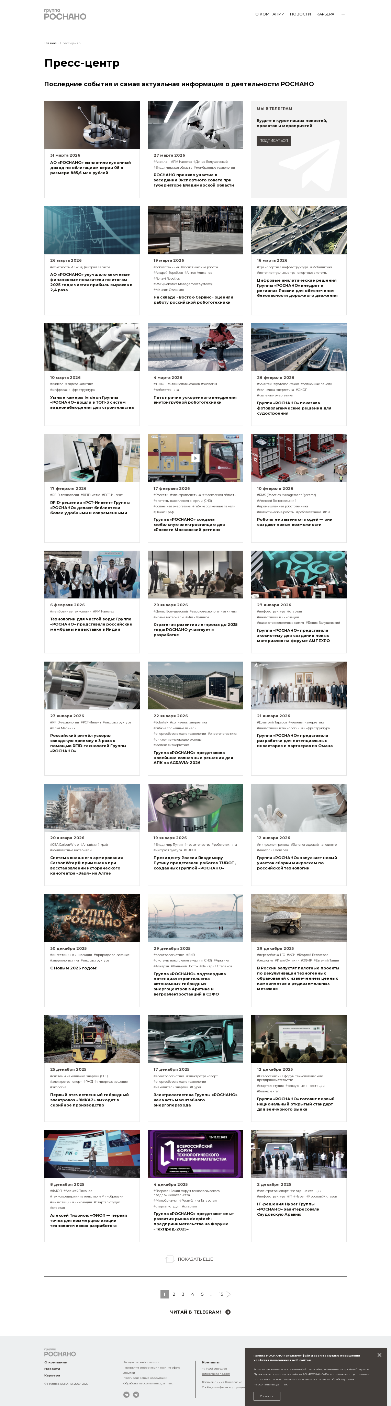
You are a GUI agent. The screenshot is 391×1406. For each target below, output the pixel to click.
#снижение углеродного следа (178, 739)
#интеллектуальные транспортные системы (292, 272)
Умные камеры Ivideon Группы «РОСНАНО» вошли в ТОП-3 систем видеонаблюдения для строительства (92, 402)
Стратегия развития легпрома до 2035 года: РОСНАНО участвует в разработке (195, 629)
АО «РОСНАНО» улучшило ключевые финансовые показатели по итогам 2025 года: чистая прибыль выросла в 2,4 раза (91, 282)
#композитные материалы (71, 850)
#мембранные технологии (214, 167)
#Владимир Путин (168, 844)
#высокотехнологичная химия (213, 611)
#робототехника (166, 267)
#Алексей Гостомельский (277, 501)
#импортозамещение (111, 1081)
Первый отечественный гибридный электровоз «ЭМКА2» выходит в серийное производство (89, 1099)
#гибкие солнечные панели (213, 506)
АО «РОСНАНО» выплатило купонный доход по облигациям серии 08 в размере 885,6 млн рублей (90, 167)
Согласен (266, 1396)
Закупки (129, 1372)
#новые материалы (169, 617)
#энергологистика (222, 733)
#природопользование (112, 955)
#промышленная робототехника (282, 506)
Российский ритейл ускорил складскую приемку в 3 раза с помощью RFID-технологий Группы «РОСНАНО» (88, 743)
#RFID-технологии (64, 495)
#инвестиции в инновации (278, 617)
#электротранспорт (66, 1081)
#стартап (294, 611)
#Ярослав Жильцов (321, 1196)
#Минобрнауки (111, 1196)
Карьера (325, 14)
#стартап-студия (270, 1086)
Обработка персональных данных (147, 1383)
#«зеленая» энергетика (275, 395)
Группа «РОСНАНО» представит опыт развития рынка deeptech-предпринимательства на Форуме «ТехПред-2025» (194, 1221)
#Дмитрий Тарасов (95, 267)
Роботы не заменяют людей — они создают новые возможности (295, 522)
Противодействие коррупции (145, 1378)
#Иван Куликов (197, 617)
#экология (209, 384)
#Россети (161, 495)
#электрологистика (185, 495)
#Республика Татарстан (198, 1200)
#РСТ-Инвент (112, 495)
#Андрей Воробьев (168, 272)
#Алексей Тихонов (78, 1191)
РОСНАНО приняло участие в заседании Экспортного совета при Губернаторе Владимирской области (194, 180)
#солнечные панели (316, 384)
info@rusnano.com (216, 1373)
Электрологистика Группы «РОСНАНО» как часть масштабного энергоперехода (195, 1099)
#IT (289, 1196)
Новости (300, 14)
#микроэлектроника (273, 844)
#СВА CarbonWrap (64, 844)
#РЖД (88, 1081)
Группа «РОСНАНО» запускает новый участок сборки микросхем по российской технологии (297, 862)
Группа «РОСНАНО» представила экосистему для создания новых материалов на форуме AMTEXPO (293, 635)
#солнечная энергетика (275, 390)
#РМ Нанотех (181, 162)
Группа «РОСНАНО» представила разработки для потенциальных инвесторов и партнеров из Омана (295, 740)
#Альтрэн (161, 966)
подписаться (273, 140)
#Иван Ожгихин (287, 960)
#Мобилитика (321, 267)
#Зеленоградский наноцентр (314, 844)
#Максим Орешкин (169, 290)
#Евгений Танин (326, 960)
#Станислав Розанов (184, 384)
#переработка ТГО (271, 955)
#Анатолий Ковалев (272, 850)
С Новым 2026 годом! (73, 968)
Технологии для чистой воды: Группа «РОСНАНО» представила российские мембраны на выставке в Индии (91, 624)
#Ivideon (57, 384)
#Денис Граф (164, 512)
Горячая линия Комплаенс (222, 1382)
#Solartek (264, 384)
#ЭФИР (306, 960)
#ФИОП (302, 390)
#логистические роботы (199, 267)
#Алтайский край (94, 844)
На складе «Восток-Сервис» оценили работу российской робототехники (193, 300)
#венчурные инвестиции (305, 1086)
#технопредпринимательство (74, 1196)
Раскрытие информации (141, 1362)
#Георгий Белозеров (312, 955)
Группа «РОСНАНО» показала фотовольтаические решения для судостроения (294, 408)
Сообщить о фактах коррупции (224, 1387)
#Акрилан (161, 162)
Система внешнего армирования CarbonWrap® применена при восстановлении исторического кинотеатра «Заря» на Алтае (86, 865)
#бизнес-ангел (268, 1091)
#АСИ (291, 955)
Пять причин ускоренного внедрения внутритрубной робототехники (195, 400)
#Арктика (221, 960)
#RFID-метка (91, 495)
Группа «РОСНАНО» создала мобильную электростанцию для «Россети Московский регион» (189, 524)
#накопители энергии (171, 1087)
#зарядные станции (306, 1191)
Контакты (211, 1362)
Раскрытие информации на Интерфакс (151, 1367)
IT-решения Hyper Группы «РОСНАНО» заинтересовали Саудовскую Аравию (288, 1209)
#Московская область (219, 495)
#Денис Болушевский (210, 162)
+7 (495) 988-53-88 (214, 1368)
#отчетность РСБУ (64, 267)
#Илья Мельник (62, 728)
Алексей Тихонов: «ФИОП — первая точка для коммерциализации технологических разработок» (88, 1220)
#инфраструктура (271, 611)
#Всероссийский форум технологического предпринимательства (290, 1078)
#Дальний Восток (184, 966)
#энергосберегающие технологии (180, 733)
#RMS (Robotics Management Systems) (183, 284)
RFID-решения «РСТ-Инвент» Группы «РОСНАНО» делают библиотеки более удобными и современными (90, 507)
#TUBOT (160, 384)
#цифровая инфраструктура (72, 390)
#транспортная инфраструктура (283, 267)
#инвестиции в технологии (278, 728)
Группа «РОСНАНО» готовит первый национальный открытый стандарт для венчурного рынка (296, 1104)
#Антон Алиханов (198, 272)
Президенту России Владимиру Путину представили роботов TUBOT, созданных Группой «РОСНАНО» (195, 862)
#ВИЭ (190, 955)
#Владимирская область (173, 167)
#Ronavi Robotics (167, 278)
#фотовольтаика (286, 384)
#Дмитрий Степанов (216, 966)
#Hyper (195, 1087)
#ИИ (326, 512)
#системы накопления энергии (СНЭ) (183, 501)
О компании (269, 14)
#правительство (197, 844)
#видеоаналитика (79, 384)
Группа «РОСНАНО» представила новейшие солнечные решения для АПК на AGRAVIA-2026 (193, 757)
